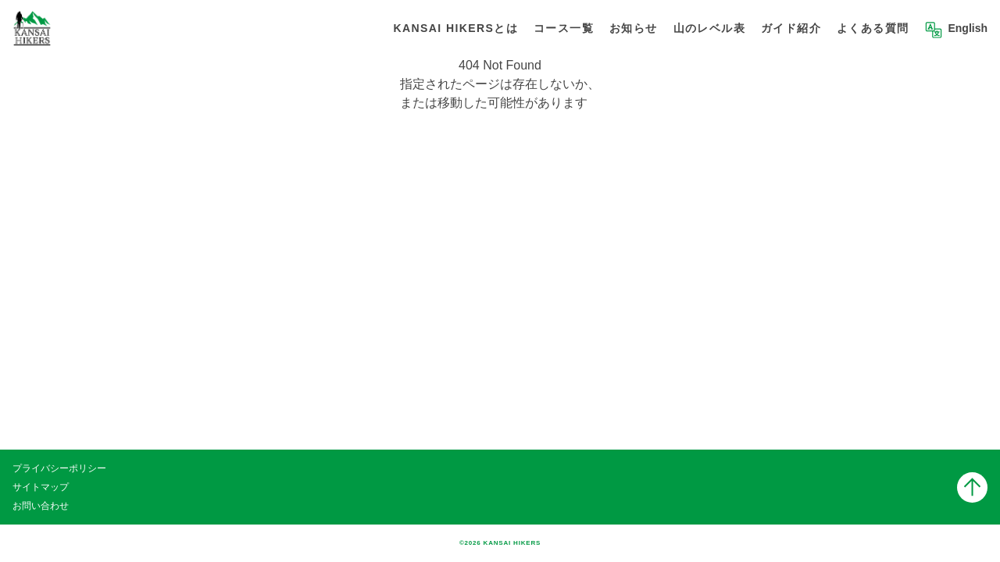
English (968, 28)
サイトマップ (40, 487)
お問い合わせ (40, 505)
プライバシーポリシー (59, 468)
